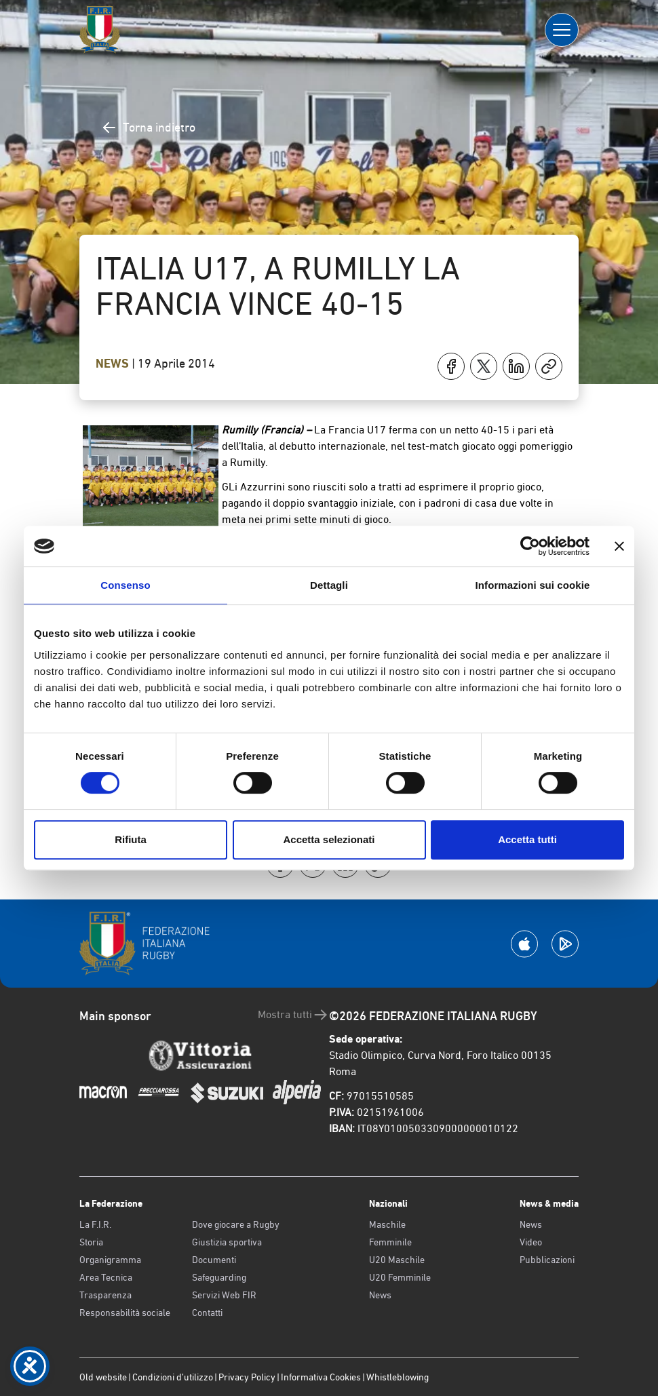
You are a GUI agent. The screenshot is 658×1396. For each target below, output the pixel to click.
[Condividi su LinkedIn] (516, 366)
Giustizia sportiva (227, 1242)
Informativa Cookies (321, 1377)
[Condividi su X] (483, 366)
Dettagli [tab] (329, 585)
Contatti (207, 1312)
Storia (91, 1242)
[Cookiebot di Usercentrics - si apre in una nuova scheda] (530, 546)
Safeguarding (219, 1277)
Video (531, 1242)
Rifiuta (131, 839)
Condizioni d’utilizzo (172, 1377)
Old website (103, 1377)
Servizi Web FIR (224, 1295)
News (114, 363)
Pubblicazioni (547, 1259)
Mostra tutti (293, 1015)
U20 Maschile (397, 1259)
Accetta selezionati (328, 839)
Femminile (390, 1242)
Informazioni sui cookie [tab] (533, 585)
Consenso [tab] (125, 585)
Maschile (387, 1224)
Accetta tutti (527, 839)
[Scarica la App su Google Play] (565, 944)
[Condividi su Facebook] (451, 366)
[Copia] (548, 366)
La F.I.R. (95, 1224)
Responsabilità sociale (124, 1312)
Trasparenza (105, 1295)
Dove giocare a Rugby (235, 1224)
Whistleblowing (397, 1377)
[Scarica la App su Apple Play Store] (524, 944)
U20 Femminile (400, 1277)
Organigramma (110, 1259)
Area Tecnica (105, 1277)
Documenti (214, 1259)
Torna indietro (148, 127)
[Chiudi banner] (619, 546)
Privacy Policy (246, 1377)
